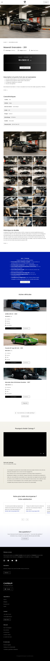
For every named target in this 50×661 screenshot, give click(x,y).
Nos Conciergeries (7, 627)
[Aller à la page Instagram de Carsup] (4, 560)
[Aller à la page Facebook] (8, 560)
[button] (2, 2)
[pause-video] (41, 453)
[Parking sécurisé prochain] (27, 520)
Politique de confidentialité (9, 647)
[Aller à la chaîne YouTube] (12, 560)
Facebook (34, 555)
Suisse (5, 606)
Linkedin (37, 557)
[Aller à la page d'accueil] (25, 2)
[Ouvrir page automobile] (25, 305)
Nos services (6, 630)
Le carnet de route (8, 637)
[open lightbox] (25, 143)
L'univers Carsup (7, 634)
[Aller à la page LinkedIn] (16, 560)
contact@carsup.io (8, 616)
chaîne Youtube (18, 555)
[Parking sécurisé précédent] (23, 520)
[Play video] (43, 453)
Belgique (5, 601)
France (5, 599)
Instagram (20, 557)
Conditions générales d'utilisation (11, 649)
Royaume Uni (6, 604)
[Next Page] (25, 403)
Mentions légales (7, 644)
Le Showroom (6, 632)
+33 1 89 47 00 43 (7, 614)
